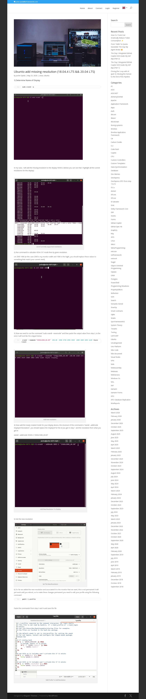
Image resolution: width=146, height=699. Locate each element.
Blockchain (115, 122)
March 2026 (115, 413)
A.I (112, 86)
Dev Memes (115, 174)
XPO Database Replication (121, 400)
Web (112, 364)
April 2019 (114, 565)
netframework (116, 255)
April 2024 (114, 487)
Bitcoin (113, 115)
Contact (99, 9)
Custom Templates (118, 164)
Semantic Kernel (117, 304)
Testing (113, 332)
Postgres (114, 279)
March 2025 (115, 448)
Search (113, 300)
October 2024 (116, 466)
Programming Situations (120, 286)
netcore (114, 251)
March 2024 (115, 491)
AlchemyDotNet (117, 97)
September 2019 (117, 555)
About (90, 9)
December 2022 (117, 526)
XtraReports (115, 403)
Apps (113, 108)
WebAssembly (116, 368)
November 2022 (117, 530)
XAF (112, 386)
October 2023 (116, 505)
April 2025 (114, 445)
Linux (41, 76)
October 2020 (116, 537)
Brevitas (114, 129)
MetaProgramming (118, 248)
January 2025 (116, 455)
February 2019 (116, 573)
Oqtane (113, 272)
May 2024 (114, 484)
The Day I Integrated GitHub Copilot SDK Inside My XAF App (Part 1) (121, 65)
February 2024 (116, 494)
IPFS (112, 237)
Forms (113, 220)
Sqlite (113, 315)
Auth (112, 111)
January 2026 (116, 420)
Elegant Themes (30, 696)
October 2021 (116, 534)
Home (82, 9)
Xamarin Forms (116, 393)
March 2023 (115, 519)
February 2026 (116, 416)
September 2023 (117, 509)
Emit (112, 205)
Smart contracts (117, 311)
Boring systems (117, 125)
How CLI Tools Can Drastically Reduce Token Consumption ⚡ (120, 38)
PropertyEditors (117, 290)
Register (116, 9)
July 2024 (114, 477)
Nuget (113, 262)
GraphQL (114, 230)
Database (114, 171)
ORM (113, 276)
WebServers (115, 375)
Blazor (113, 118)
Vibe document (116, 354)
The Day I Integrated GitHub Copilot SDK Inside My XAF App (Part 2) (121, 56)
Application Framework (119, 104)
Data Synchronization (119, 167)
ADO (112, 90)
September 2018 (117, 587)
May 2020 (114, 544)
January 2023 (116, 523)
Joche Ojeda (20, 76)
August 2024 (115, 473)
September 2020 (117, 541)
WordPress (53, 696)
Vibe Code (114, 350)
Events (113, 216)
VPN (112, 361)
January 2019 (116, 576)
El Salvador (115, 202)
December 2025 (117, 423)
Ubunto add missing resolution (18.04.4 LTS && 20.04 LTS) (54, 72)
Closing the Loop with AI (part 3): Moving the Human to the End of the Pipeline (121, 74)
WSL (112, 382)
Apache (113, 100)
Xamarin (114, 389)
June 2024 (114, 480)
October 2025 (116, 427)
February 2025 (116, 452)
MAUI (113, 244)
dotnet (113, 191)
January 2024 (116, 498)
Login (107, 9)
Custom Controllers (118, 160)
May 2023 (114, 516)
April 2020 (114, 548)
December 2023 (117, 502)
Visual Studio (115, 357)
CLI (112, 146)
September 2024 (117, 470)
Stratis (113, 318)
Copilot (113, 153)
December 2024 (117, 459)
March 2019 (115, 569)
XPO (112, 396)
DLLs (113, 188)
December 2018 (117, 580)
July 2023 (114, 512)
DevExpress (115, 178)
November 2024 (117, 463)
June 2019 (114, 562)
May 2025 (114, 441)
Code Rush (115, 149)
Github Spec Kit (116, 227)
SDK (112, 297)
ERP (112, 213)
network (114, 259)
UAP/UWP (114, 336)
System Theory (116, 325)
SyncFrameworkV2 (118, 322)
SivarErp (114, 308)
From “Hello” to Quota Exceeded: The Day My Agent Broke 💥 (119, 47)
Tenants (114, 329)
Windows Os (115, 379)
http (112, 234)
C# (112, 139)
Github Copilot (116, 223)
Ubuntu (46, 76)
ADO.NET (114, 93)
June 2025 (114, 438)
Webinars (114, 371)
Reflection (114, 293)
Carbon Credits (116, 142)
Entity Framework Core (119, 209)
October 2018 (116, 583)
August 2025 (115, 434)
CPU (112, 156)
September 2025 (117, 430)
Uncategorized (116, 343)
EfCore (113, 195)
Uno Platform (116, 347)
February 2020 (116, 551)
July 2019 (114, 558)
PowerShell (115, 283)
